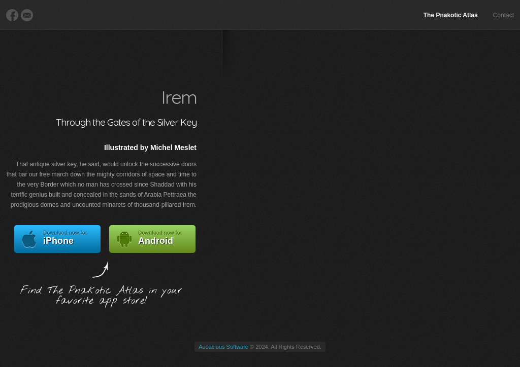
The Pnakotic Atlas (451, 15)
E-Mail (27, 15)
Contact (503, 15)
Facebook (12, 15)
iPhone (57, 239)
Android (152, 239)
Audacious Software (223, 347)
